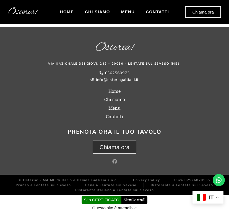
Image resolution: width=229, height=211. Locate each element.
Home (67, 11)
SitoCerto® (134, 199)
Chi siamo (97, 11)
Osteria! (22, 12)
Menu (128, 11)
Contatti (157, 11)
